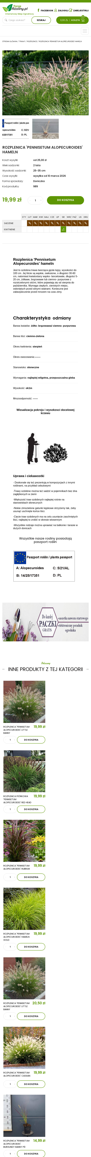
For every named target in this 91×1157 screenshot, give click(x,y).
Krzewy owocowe (18, 1088)
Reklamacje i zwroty (19, 1119)
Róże (10, 1093)
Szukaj (41, 20)
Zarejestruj (79, 10)
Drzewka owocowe (19, 1079)
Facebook (45, 10)
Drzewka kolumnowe (20, 1075)
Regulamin (13, 1110)
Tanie (20, 7)
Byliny (50, 1088)
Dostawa (13, 1128)
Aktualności (30, 1045)
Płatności (13, 1124)
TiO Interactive (50, 1146)
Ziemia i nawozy (55, 1079)
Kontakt (25, 1054)
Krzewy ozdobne (17, 1084)
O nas (22, 1036)
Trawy (50, 1084)
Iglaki (50, 1075)
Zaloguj (61, 10)
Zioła (50, 1093)
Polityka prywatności (20, 1114)
